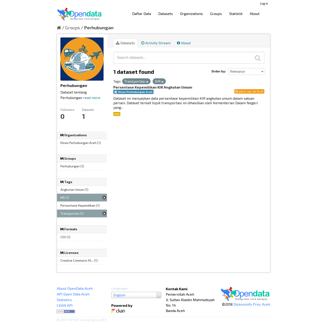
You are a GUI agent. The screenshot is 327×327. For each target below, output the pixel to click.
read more (91, 97)
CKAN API (65, 305)
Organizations (191, 13)
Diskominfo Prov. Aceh (251, 304)
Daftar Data (141, 13)
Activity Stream (156, 43)
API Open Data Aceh (73, 294)
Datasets (165, 13)
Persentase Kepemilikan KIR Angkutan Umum (152, 87)
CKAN (119, 311)
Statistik (236, 13)
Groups (216, 13)
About (255, 13)
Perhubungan (99, 27)
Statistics (64, 299)
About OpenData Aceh (75, 288)
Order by (218, 71)
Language (119, 288)
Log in (264, 3)
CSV (116, 114)
